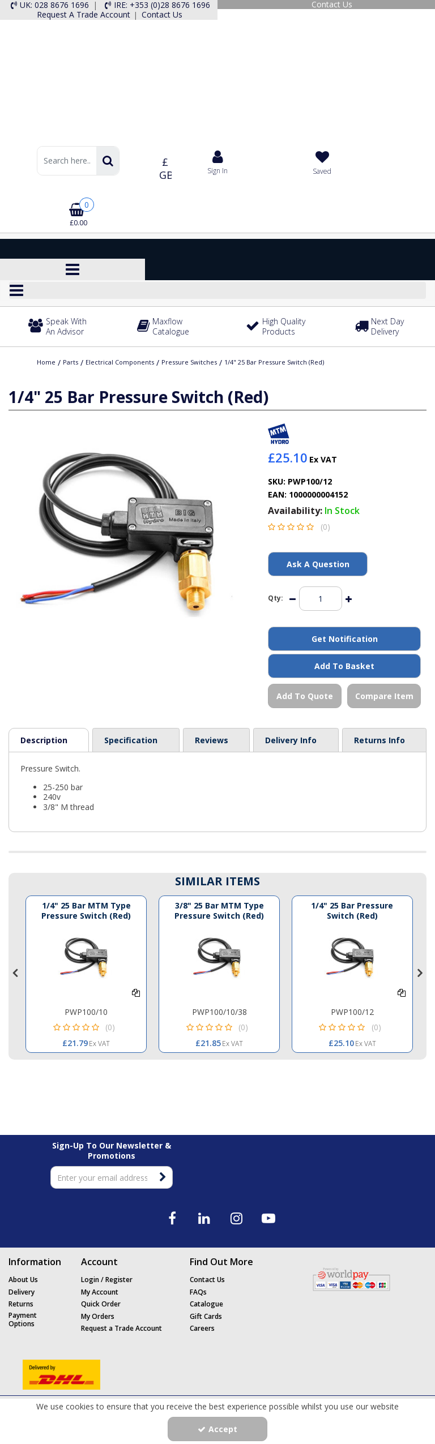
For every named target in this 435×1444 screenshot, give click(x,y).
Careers (202, 1328)
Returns (20, 1304)
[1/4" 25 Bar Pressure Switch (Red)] (352, 915)
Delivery (21, 1292)
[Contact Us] (326, 4)
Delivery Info (291, 740)
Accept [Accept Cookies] (217, 1429)
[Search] (66, 161)
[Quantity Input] (320, 598)
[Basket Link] (78, 211)
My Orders (97, 1316)
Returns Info (379, 740)
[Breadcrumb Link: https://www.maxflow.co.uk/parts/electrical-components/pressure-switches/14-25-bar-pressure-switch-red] (274, 361)
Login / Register (107, 1279)
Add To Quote (304, 696)
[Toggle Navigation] (217, 290)
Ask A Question (318, 564)
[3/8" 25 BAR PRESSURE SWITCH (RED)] (352, 957)
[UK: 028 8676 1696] (48, 5)
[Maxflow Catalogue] (170, 326)
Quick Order (101, 1304)
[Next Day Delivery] (388, 326)
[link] (172, 1218)
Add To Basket (344, 666)
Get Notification (345, 638)
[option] (86, 974)
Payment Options (22, 1319)
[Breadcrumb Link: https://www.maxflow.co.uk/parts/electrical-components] (120, 361)
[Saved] (322, 163)
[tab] (48, 740)
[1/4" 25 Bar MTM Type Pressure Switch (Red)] (86, 915)
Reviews (211, 740)
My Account (99, 1292)
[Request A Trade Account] (83, 15)
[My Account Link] (218, 162)
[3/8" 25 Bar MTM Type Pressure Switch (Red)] (219, 915)
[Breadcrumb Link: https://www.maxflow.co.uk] (46, 361)
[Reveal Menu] (217, 290)
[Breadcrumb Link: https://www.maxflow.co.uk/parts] (70, 361)
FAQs (198, 1292)
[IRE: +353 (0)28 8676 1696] (156, 5)
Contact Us (207, 1279)
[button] (301, 526)
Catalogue (206, 1304)
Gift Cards (206, 1316)
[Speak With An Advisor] (61, 326)
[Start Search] (107, 161)
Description (43, 740)
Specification (130, 740)
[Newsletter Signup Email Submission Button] (163, 1177)
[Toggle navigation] (73, 269)
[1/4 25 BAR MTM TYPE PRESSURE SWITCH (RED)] (86, 957)
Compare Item (384, 696)
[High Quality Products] (279, 326)
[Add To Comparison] (136, 992)
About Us (23, 1279)
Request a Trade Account (121, 1328)
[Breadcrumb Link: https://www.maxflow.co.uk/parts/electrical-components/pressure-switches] (189, 361)
